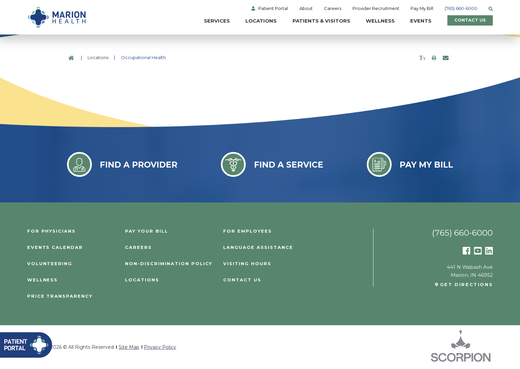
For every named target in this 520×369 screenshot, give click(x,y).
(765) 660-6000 (461, 8)
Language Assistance (258, 247)
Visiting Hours (247, 263)
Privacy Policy (160, 347)
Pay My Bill (422, 8)
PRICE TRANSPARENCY (60, 296)
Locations (256, 21)
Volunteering (50, 263)
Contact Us (467, 21)
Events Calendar (55, 247)
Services (212, 21)
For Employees (247, 231)
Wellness (375, 21)
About (306, 8)
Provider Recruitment (376, 8)
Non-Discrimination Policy (168, 263)
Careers (332, 8)
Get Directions (466, 284)
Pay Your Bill (146, 231)
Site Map (129, 347)
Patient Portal (273, 8)
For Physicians (51, 231)
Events (415, 21)
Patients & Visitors (316, 21)
